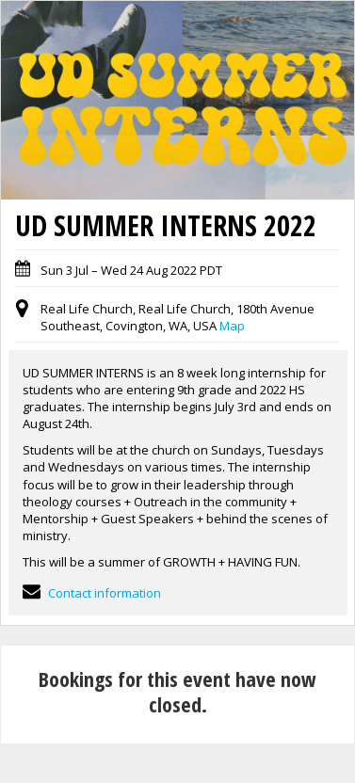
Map (232, 325)
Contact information (92, 592)
